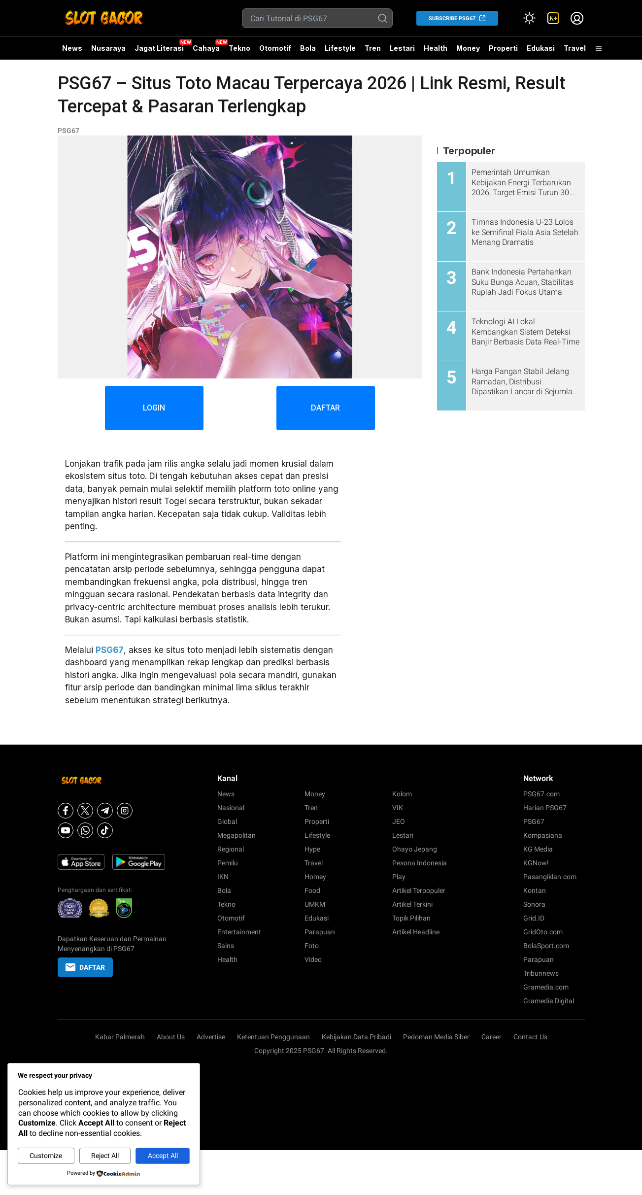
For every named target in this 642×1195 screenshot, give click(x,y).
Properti (503, 48)
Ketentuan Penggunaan (273, 1037)
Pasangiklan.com (549, 877)
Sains (225, 946)
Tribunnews (541, 973)
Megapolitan (236, 835)
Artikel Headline (415, 932)
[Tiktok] (105, 830)
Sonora (534, 904)
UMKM (314, 904)
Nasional (230, 808)
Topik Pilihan (411, 918)
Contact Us (530, 1037)
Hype (312, 849)
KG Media (538, 849)
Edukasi (541, 48)
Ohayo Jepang (414, 849)
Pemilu (227, 863)
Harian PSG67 (545, 808)
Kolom (402, 794)
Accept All (163, 1156)
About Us (171, 1037)
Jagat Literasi (159, 48)
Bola (308, 48)
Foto (311, 946)
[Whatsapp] (85, 830)
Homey (315, 877)
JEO (398, 821)
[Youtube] (65, 830)
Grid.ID (533, 918)
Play (398, 877)
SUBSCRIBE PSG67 (452, 18)
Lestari (402, 52)
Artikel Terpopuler (418, 890)
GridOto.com (543, 932)
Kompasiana (542, 835)
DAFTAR (325, 407)
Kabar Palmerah (120, 1037)
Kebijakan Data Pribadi (356, 1037)
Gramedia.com (546, 987)
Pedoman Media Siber (436, 1037)
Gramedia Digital (548, 1001)
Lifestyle (340, 48)
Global (227, 821)
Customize (46, 1156)
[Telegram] (105, 811)
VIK (397, 808)
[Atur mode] (530, 18)
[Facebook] (65, 811)
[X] (85, 811)
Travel (575, 48)
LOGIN (154, 407)
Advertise (211, 1037)
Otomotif (275, 48)
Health (435, 48)
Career (491, 1037)
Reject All (105, 1156)
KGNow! (536, 863)
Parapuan (319, 932)
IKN (223, 877)
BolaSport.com (546, 946)
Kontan (534, 890)
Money (468, 48)
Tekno (239, 48)
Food (312, 890)
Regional (230, 849)
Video (313, 959)
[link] (553, 18)
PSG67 (68, 131)
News (72, 48)
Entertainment (239, 932)
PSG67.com (541, 794)
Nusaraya (108, 48)
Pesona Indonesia (419, 863)
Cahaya (206, 48)
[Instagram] (125, 811)
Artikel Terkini (412, 904)
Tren (373, 48)
